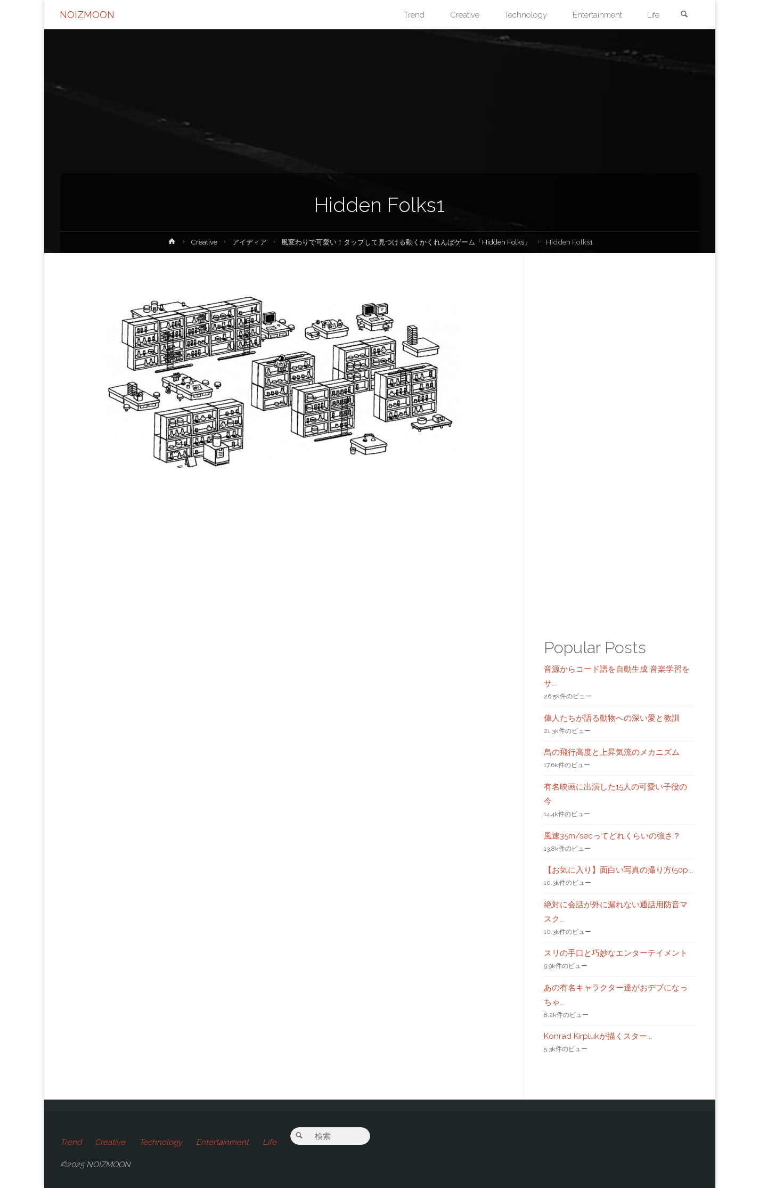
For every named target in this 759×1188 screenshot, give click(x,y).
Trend (70, 1142)
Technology (161, 1142)
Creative (194, 242)
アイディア (240, 242)
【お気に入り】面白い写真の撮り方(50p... (618, 870)
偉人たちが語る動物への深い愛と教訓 (612, 718)
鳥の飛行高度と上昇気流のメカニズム (612, 752)
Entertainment (223, 1142)
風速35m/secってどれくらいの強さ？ (612, 836)
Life (270, 1142)
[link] (683, 15)
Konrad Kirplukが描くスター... (598, 1036)
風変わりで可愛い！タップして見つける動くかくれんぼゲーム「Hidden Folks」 (407, 242)
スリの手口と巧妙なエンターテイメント (616, 953)
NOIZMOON (87, 14)
